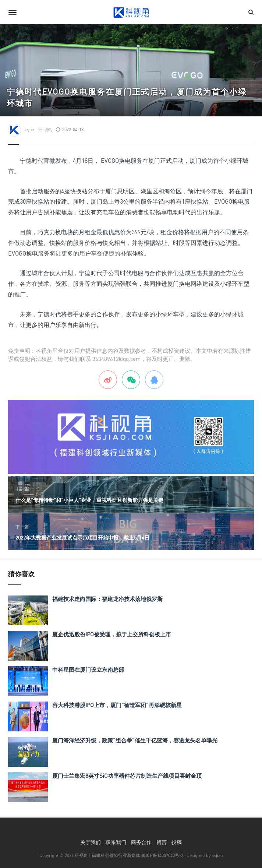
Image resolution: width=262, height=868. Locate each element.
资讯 (48, 129)
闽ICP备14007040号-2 (162, 855)
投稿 (176, 842)
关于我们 (90, 842)
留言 (161, 842)
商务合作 (141, 842)
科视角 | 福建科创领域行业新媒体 (107, 855)
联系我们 (116, 842)
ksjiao (29, 129)
